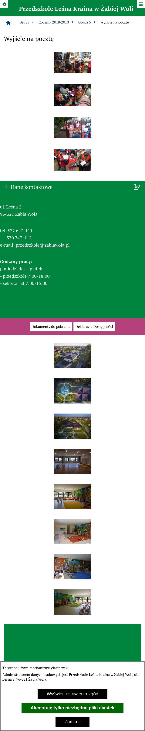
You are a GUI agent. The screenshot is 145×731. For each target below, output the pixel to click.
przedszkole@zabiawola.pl (42, 245)
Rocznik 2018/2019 (56, 22)
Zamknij (72, 721)
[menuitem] (51, 326)
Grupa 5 (87, 22)
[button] (72, 71)
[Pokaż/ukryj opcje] (4, 4)
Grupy (27, 22)
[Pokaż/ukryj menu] (140, 4)
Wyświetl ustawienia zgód (72, 693)
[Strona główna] (8, 23)
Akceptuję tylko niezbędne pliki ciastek (72, 707)
